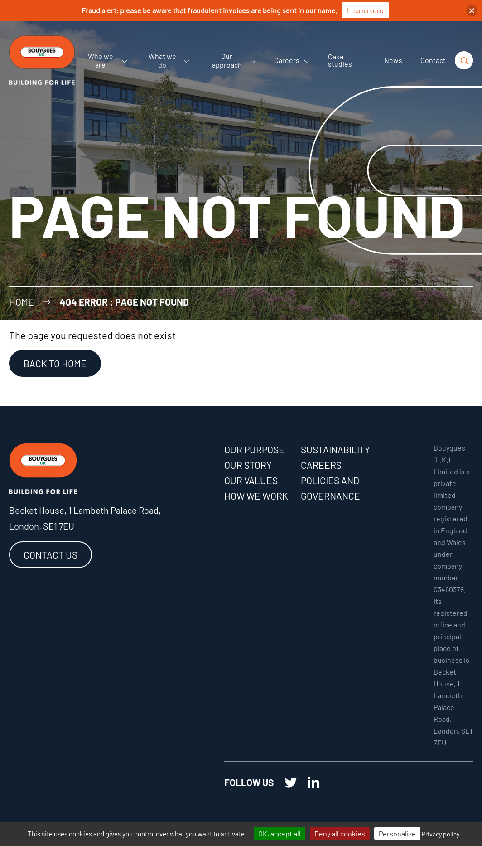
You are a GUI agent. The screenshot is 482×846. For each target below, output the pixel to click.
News (393, 60)
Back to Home (55, 363)
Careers (292, 60)
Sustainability (335, 449)
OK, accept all (279, 833)
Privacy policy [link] (440, 834)
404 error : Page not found (124, 301)
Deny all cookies (339, 833)
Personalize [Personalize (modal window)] (397, 833)
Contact (433, 60)
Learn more (365, 10)
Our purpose (254, 449)
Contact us (50, 554)
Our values (251, 480)
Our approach (234, 60)
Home (21, 301)
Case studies (340, 60)
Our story (248, 465)
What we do (169, 60)
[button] (471, 10)
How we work (256, 495)
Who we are (107, 60)
